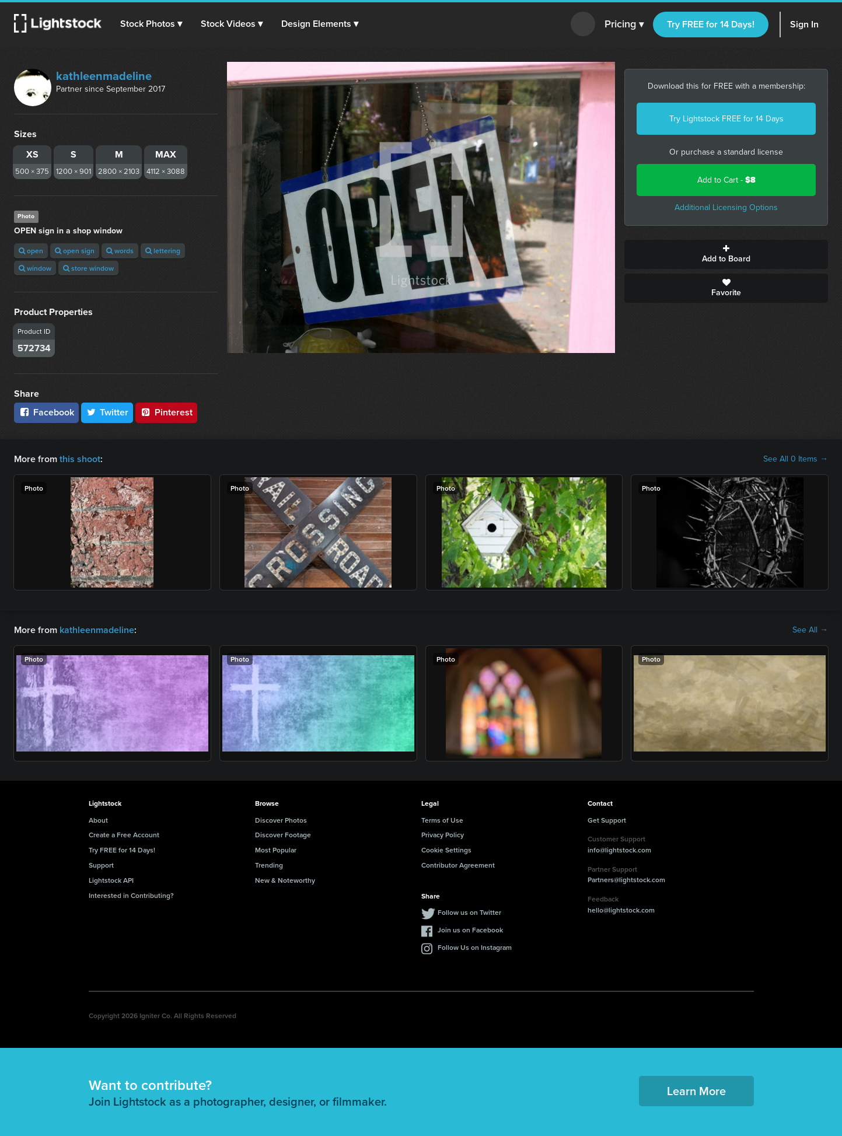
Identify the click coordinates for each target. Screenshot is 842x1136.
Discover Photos (281, 820)
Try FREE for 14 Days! (710, 24)
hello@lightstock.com (621, 910)
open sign (75, 251)
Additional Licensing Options (726, 207)
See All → (810, 630)
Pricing (624, 24)
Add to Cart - (726, 180)
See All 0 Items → (795, 459)
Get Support (607, 820)
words (120, 251)
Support (101, 865)
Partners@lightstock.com (626, 880)
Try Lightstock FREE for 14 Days (726, 119)
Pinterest (166, 412)
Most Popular (275, 850)
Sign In (804, 24)
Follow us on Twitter (469, 912)
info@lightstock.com (619, 850)
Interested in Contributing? (131, 895)
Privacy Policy (442, 835)
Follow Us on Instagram (475, 947)
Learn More (696, 1090)
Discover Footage (283, 835)
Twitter (107, 412)
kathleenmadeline (104, 76)
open (31, 251)
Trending (269, 865)
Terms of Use (442, 820)
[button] (151, 24)
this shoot (80, 459)
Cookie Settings (446, 850)
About (98, 820)
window (35, 268)
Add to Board (726, 254)
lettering (162, 251)
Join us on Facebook (470, 930)
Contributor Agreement (458, 865)
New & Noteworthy (285, 880)
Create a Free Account (124, 835)
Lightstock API (111, 880)
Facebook (46, 412)
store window (88, 268)
